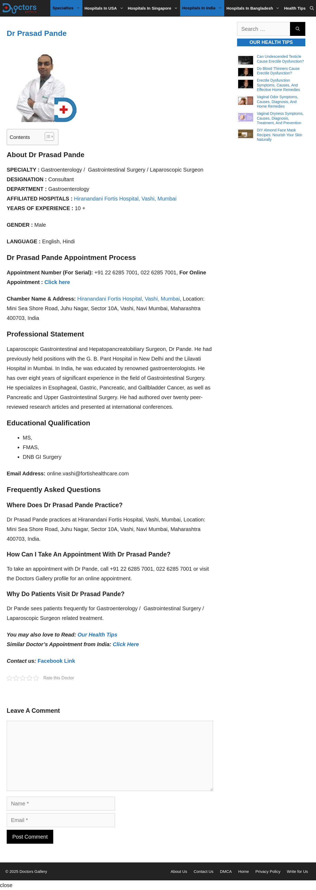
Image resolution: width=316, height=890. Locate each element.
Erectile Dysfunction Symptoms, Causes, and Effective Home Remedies (278, 85)
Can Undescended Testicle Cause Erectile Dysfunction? (280, 58)
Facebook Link (56, 661)
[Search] (297, 29)
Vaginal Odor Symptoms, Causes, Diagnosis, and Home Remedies (277, 101)
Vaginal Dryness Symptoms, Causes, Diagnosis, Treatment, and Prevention (280, 118)
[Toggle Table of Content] (47, 136)
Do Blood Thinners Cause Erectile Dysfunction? (278, 70)
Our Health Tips (97, 635)
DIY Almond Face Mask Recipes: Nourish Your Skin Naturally (279, 135)
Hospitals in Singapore (154, 8)
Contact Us (204, 871)
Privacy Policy (268, 871)
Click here (57, 282)
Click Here (126, 644)
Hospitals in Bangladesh (254, 8)
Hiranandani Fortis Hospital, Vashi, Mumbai (125, 199)
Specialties (67, 8)
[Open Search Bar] (312, 8)
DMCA (226, 871)
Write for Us (297, 871)
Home (243, 871)
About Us (179, 871)
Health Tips (295, 8)
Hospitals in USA (105, 8)
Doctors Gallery (32, 871)
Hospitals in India (203, 8)
